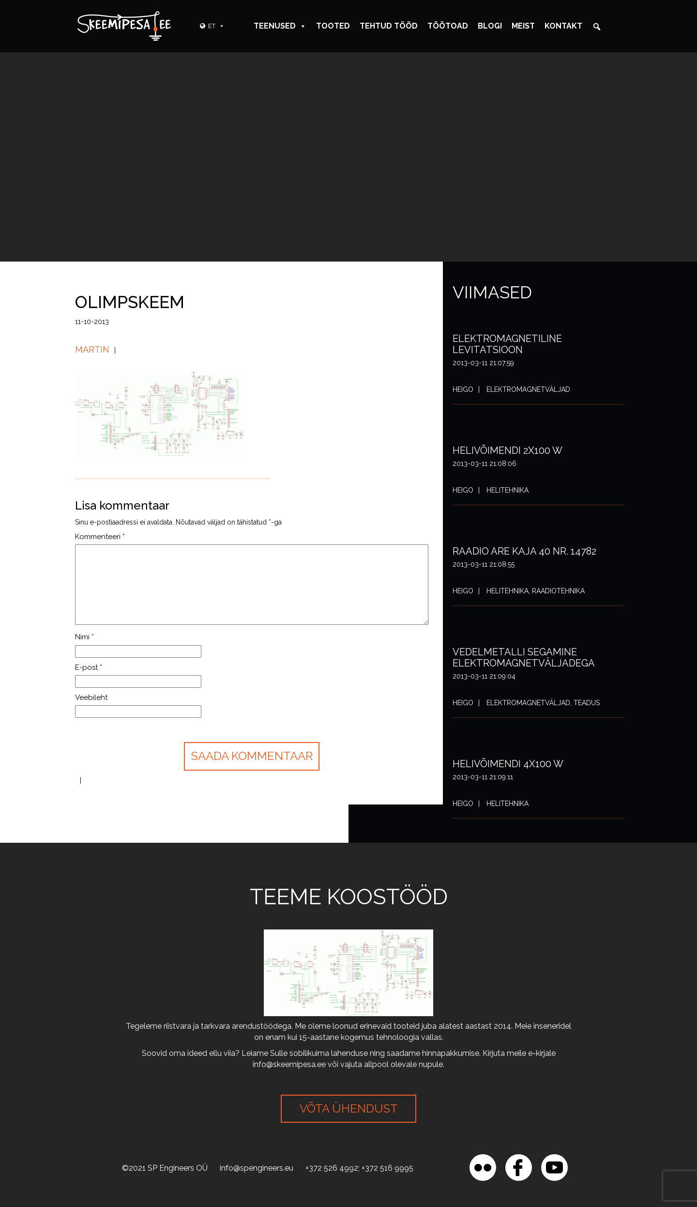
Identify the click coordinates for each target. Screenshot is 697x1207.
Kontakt (563, 26)
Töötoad (447, 26)
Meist (523, 26)
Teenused (280, 26)
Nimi (84, 637)
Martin (92, 349)
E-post (88, 667)
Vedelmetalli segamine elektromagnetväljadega (524, 657)
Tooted (333, 26)
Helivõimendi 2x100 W (507, 450)
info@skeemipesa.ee (289, 1064)
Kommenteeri (100, 536)
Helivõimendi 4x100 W (508, 764)
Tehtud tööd (389, 26)
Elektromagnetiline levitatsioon (507, 344)
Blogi (490, 26)
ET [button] (216, 26)
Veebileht (91, 697)
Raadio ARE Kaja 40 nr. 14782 (524, 551)
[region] (125, 1137)
